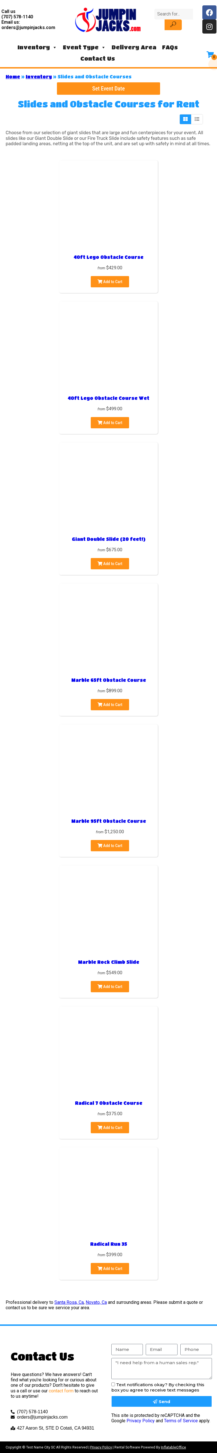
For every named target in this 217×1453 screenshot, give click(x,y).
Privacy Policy (141, 1420)
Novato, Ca (96, 1302)
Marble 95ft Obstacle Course (108, 821)
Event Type (84, 47)
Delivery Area (134, 47)
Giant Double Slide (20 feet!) (108, 539)
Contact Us (97, 58)
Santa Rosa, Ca (69, 1302)
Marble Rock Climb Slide (108, 962)
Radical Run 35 (108, 1244)
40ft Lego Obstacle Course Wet (108, 398)
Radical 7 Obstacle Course (108, 1103)
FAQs (170, 47)
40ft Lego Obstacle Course (108, 257)
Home (13, 76)
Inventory (37, 47)
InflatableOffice (173, 1447)
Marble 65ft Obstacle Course (108, 680)
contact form (61, 1391)
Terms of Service (181, 1420)
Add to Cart (110, 281)
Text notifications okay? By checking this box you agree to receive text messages (157, 1387)
